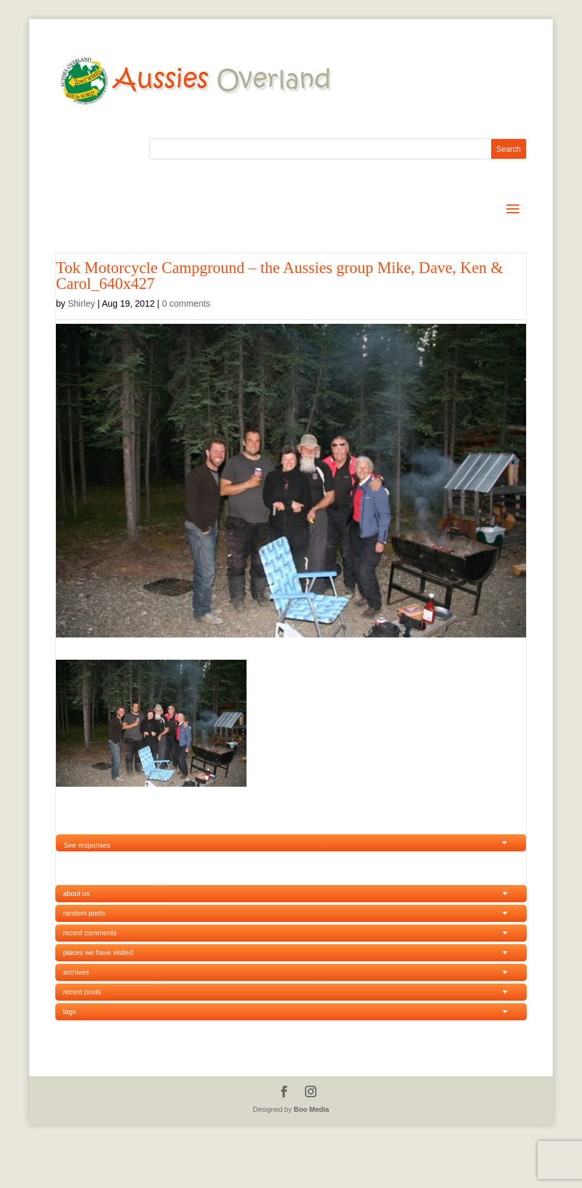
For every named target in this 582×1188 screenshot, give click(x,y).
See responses (87, 845)
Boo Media (311, 1109)
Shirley (81, 303)
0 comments (186, 303)
